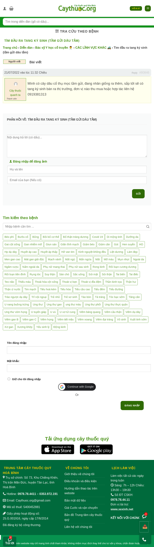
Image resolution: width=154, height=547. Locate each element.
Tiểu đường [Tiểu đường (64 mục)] (116, 289)
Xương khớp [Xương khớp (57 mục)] (24, 326)
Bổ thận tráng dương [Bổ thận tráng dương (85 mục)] (75, 236)
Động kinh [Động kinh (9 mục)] (59, 326)
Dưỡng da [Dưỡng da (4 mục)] (132, 236)
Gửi (138, 193)
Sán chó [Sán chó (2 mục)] (64, 274)
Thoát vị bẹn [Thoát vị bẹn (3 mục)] (69, 281)
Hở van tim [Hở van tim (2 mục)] (67, 251)
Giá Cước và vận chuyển (81, 507)
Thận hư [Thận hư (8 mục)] (131, 281)
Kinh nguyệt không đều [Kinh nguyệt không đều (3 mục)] (92, 251)
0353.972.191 (48, 494)
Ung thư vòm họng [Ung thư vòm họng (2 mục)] (16, 311)
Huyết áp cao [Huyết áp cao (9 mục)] (29, 251)
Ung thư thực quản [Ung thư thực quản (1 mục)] (116, 304)
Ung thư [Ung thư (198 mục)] (38, 304)
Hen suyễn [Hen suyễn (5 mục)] (128, 244)
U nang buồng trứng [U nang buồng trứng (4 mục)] (17, 304)
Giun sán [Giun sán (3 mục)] (51, 244)
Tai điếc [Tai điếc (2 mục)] (133, 274)
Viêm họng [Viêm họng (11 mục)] (46, 319)
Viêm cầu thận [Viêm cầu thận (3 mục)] (113, 311)
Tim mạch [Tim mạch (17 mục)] (30, 289)
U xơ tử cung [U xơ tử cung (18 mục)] (67, 311)
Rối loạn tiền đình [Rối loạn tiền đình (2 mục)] (15, 274)
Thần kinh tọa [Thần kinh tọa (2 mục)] (113, 281)
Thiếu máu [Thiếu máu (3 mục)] (24, 281)
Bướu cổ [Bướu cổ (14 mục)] (23, 236)
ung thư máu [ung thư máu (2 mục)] (73, 304)
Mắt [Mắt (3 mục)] (97, 259)
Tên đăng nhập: (17, 342)
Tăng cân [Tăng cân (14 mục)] (134, 297)
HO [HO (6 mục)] (141, 244)
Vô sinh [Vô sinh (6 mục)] (121, 319)
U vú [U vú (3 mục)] (53, 311)
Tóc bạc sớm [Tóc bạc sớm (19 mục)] (117, 297)
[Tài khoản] (5, 8)
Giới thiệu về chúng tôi (79, 474)
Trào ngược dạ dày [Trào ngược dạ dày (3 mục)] (16, 297)
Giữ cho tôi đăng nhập (26, 379)
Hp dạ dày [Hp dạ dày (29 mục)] (11, 251)
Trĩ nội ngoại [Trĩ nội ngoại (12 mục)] (38, 297)
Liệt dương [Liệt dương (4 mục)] (116, 251)
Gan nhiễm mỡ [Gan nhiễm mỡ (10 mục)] (33, 244)
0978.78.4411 (27, 494)
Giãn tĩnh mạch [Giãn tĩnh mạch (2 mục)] (70, 244)
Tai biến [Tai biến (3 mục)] (120, 274)
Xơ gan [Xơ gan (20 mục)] (9, 326)
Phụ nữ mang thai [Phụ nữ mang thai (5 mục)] (54, 266)
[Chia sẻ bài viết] (144, 526)
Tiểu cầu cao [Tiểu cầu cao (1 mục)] (82, 289)
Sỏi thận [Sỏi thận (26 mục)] (107, 274)
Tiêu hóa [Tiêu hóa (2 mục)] (65, 289)
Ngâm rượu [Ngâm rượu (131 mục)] (11, 266)
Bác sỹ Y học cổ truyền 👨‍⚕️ (54, 47)
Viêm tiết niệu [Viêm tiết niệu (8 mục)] (65, 319)
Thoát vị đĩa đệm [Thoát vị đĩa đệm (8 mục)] (91, 281)
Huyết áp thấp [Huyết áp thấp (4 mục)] (49, 251)
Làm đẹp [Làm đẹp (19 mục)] (132, 251)
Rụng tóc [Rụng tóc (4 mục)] (35, 274)
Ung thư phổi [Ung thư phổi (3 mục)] (93, 304)
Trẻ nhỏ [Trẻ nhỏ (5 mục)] (55, 297)
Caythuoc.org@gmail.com (33, 500)
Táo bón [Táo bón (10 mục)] (86, 297)
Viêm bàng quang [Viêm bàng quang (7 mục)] (90, 311)
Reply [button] (134, 73)
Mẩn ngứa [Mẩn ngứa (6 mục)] (85, 259)
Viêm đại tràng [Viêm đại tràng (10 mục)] (104, 319)
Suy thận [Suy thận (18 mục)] (50, 274)
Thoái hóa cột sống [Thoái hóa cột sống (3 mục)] (46, 281)
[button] (11, 8)
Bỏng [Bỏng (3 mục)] (35, 236)
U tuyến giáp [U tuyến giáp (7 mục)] (38, 311)
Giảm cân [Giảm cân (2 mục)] (104, 244)
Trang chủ (10, 47)
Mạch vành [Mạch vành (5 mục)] (54, 259)
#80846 (144, 72)
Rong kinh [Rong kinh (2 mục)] (99, 266)
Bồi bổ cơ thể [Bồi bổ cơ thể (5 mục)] (51, 236)
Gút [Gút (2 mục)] (116, 244)
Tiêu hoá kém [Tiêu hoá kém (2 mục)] (48, 289)
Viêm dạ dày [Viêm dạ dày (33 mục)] (132, 311)
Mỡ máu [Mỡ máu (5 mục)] (109, 259)
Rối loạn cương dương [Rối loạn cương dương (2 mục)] (122, 266)
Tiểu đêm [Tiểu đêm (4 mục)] (99, 289)
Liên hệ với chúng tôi (78, 526)
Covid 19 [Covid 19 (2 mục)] (97, 236)
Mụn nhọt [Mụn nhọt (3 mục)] (123, 259)
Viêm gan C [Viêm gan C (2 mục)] (29, 319)
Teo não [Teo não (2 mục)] (9, 281)
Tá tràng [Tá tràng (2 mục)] (100, 297)
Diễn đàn (26, 47)
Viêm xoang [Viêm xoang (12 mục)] (85, 319)
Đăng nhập (132, 405)
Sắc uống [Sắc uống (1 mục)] (79, 274)
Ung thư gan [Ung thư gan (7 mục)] (54, 304)
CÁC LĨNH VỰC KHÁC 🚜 (93, 47)
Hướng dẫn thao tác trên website (80, 491)
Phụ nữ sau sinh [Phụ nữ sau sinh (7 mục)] (79, 266)
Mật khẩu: (13, 361)
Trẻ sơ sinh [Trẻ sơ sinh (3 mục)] (70, 297)
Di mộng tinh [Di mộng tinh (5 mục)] (114, 236)
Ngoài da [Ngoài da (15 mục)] (138, 259)
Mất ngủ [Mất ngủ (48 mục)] (70, 259)
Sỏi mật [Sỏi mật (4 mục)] (93, 274)
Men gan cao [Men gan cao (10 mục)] (12, 259)
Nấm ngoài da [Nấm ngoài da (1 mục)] (30, 266)
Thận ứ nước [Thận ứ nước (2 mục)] (12, 289)
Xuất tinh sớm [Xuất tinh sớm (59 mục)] (138, 319)
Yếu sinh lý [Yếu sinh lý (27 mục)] (42, 326)
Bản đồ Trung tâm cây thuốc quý (83, 517)
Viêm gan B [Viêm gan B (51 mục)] (11, 319)
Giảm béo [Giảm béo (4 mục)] (88, 244)
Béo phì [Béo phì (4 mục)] (9, 236)
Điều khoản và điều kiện (80, 481)
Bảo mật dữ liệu (75, 500)
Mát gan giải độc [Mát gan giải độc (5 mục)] (34, 259)
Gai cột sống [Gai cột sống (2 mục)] (12, 244)
